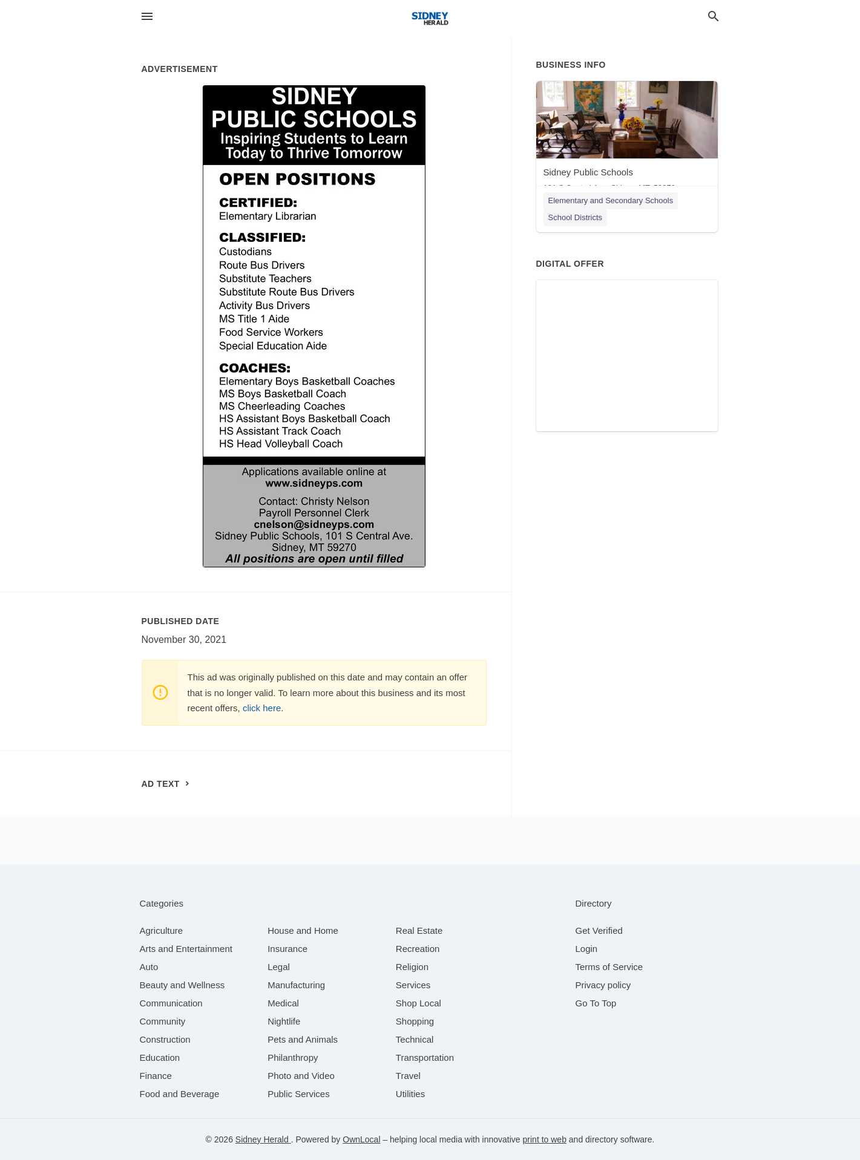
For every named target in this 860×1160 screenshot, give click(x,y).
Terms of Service (609, 967)
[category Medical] (283, 1003)
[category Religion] (412, 967)
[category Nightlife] (284, 1021)
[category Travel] (408, 1075)
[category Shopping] (415, 1021)
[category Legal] (279, 967)
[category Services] (413, 985)
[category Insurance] (287, 948)
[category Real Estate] (419, 930)
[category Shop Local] (418, 1003)
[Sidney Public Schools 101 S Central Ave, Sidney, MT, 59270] (627, 139)
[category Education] (160, 1057)
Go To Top (596, 1003)
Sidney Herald (263, 1139)
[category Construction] (165, 1039)
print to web (544, 1139)
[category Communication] (171, 1003)
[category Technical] (415, 1039)
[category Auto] (149, 967)
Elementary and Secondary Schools (611, 200)
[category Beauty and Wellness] (182, 985)
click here (262, 708)
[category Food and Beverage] (180, 1094)
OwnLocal (361, 1139)
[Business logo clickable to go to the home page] (430, 18)
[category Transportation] (425, 1057)
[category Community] (163, 1021)
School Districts (575, 217)
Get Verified (599, 930)
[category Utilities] (410, 1094)
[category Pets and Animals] (303, 1039)
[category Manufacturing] (296, 985)
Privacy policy (603, 985)
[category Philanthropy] (293, 1057)
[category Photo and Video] (301, 1075)
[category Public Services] (299, 1094)
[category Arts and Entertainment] (186, 948)
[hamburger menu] (147, 16)
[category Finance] (156, 1075)
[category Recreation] (418, 948)
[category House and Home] (303, 930)
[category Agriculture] (161, 930)
